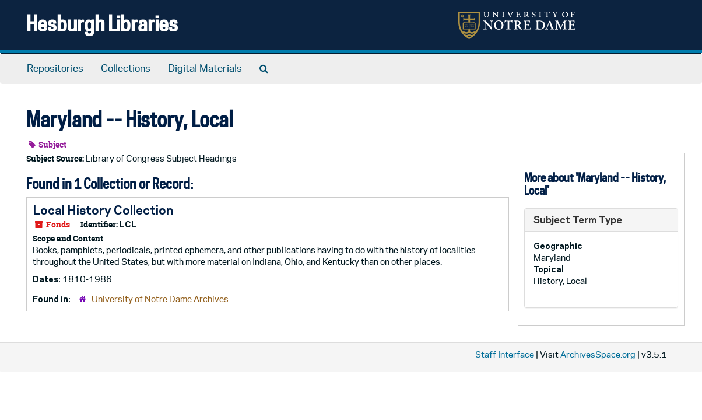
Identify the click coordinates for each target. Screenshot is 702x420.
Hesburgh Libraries (102, 23)
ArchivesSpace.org (598, 354)
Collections (125, 68)
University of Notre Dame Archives (160, 299)
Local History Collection (103, 210)
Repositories (55, 68)
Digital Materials (205, 68)
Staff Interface (504, 354)
